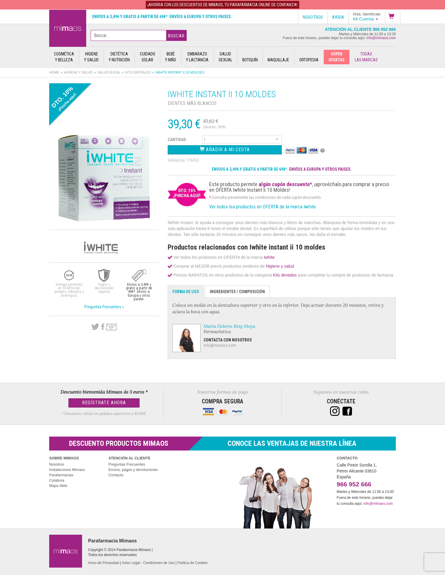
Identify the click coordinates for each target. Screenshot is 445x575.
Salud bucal (109, 72)
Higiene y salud (78, 72)
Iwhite (269, 257)
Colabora (56, 480)
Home (54, 72)
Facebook (102, 326)
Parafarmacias (61, 475)
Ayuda (338, 17)
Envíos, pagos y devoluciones (133, 470)
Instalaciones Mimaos (67, 470)
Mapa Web (58, 486)
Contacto (115, 475)
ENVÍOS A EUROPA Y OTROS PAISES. (320, 169)
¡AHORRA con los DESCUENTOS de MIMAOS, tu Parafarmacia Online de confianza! (222, 4)
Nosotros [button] (313, 17)
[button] (392, 17)
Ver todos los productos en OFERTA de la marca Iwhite (262, 207)
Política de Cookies (192, 563)
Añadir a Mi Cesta (225, 149)
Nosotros (56, 464)
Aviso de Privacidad (103, 563)
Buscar (176, 36)
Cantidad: (177, 139)
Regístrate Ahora (104, 402)
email (111, 327)
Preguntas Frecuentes (126, 464)
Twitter (95, 326)
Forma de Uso (185, 291)
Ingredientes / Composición (237, 291)
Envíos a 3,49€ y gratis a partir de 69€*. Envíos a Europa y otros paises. (162, 16)
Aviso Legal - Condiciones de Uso (148, 563)
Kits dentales (138, 72)
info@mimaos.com (381, 38)
